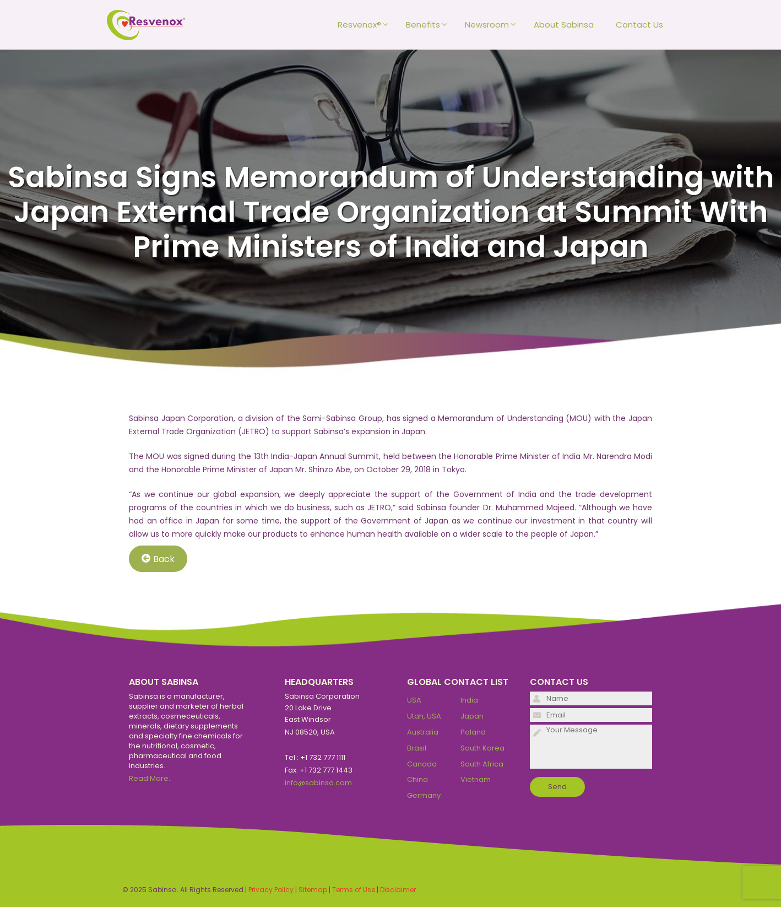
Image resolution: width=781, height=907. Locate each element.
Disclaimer (398, 889)
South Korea (482, 748)
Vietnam (475, 779)
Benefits (430, 24)
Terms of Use (353, 889)
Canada (422, 764)
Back (158, 558)
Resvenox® (366, 24)
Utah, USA (424, 716)
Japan (472, 716)
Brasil (416, 748)
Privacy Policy (271, 889)
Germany (424, 795)
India (469, 700)
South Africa (481, 764)
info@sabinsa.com (318, 783)
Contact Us (639, 24)
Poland (473, 732)
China (417, 779)
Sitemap (313, 889)
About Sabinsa (564, 24)
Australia (422, 732)
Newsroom (494, 24)
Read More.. (150, 778)
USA (414, 700)
